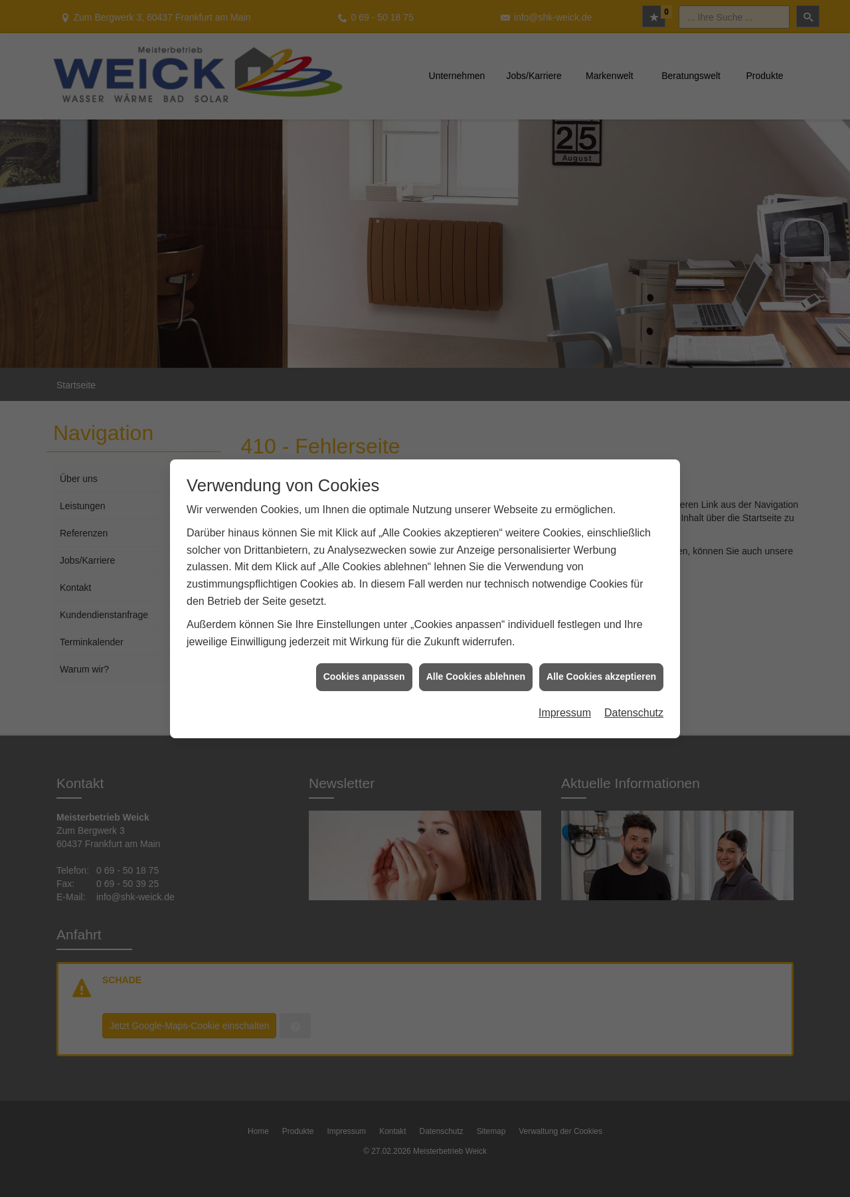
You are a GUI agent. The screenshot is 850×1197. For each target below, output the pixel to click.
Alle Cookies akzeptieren (601, 662)
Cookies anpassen (364, 662)
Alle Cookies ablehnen (475, 662)
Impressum (565, 698)
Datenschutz (633, 698)
